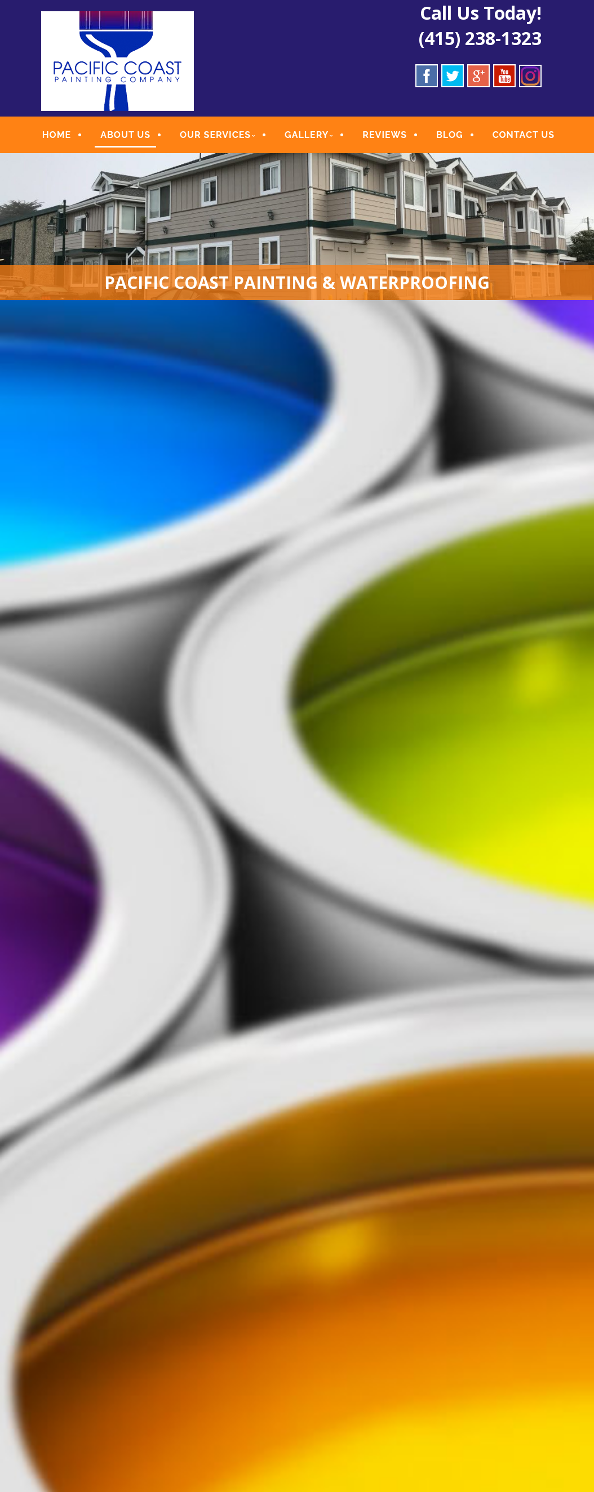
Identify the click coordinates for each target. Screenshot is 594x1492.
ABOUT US (125, 134)
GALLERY (307, 134)
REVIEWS (384, 134)
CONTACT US (523, 134)
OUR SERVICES (215, 134)
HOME (56, 134)
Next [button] (579, 896)
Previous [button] (14, 896)
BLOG (449, 134)
